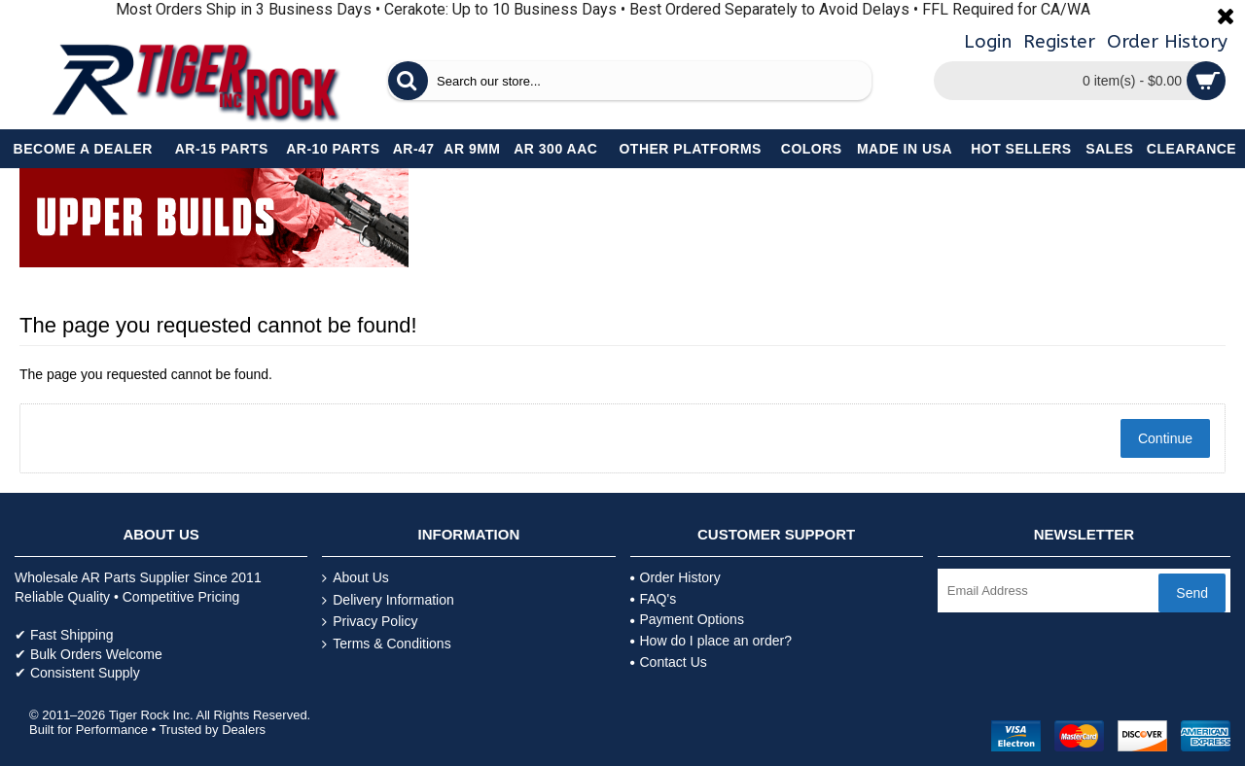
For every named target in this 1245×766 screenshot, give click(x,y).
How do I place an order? (711, 640)
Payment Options (687, 619)
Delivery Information (388, 600)
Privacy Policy (369, 621)
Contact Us (668, 662)
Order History (675, 577)
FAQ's (653, 599)
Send (1192, 593)
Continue (1165, 438)
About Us (355, 578)
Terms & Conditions (386, 644)
